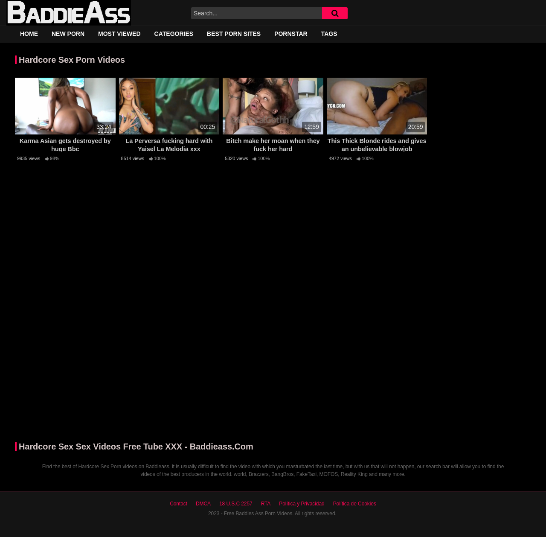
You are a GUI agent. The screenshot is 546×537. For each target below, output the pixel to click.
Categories (174, 33)
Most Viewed (119, 33)
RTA (266, 504)
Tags (329, 33)
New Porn (68, 33)
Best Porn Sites (234, 33)
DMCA (203, 504)
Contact (178, 504)
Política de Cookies (354, 504)
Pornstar (291, 33)
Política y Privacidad (301, 504)
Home (29, 33)
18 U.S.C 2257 (236, 504)
